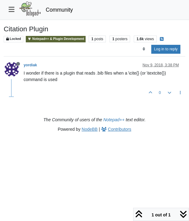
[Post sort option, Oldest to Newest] (144, 49)
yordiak (30, 65)
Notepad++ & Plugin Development (55, 39)
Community (59, 10)
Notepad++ (114, 119)
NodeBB (90, 129)
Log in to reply (166, 49)
